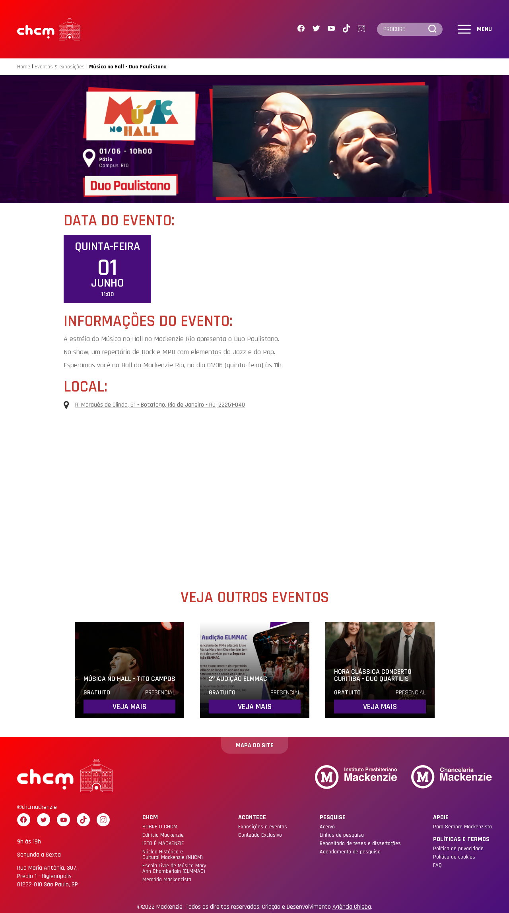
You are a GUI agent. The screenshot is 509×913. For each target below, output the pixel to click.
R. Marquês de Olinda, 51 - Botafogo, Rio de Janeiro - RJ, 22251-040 (154, 405)
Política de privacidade (458, 848)
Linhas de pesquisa (342, 835)
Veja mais (129, 707)
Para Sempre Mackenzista (462, 827)
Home (23, 66)
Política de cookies (454, 857)
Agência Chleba (351, 907)
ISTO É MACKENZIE (163, 843)
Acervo (327, 827)
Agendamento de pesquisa (350, 852)
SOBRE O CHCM (159, 827)
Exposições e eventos (262, 827)
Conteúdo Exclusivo (260, 835)
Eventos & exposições (60, 66)
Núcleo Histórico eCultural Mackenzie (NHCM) (172, 854)
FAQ (437, 865)
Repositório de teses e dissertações (360, 843)
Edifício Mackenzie (163, 835)
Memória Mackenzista (166, 879)
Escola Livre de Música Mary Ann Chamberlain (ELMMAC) (174, 868)
